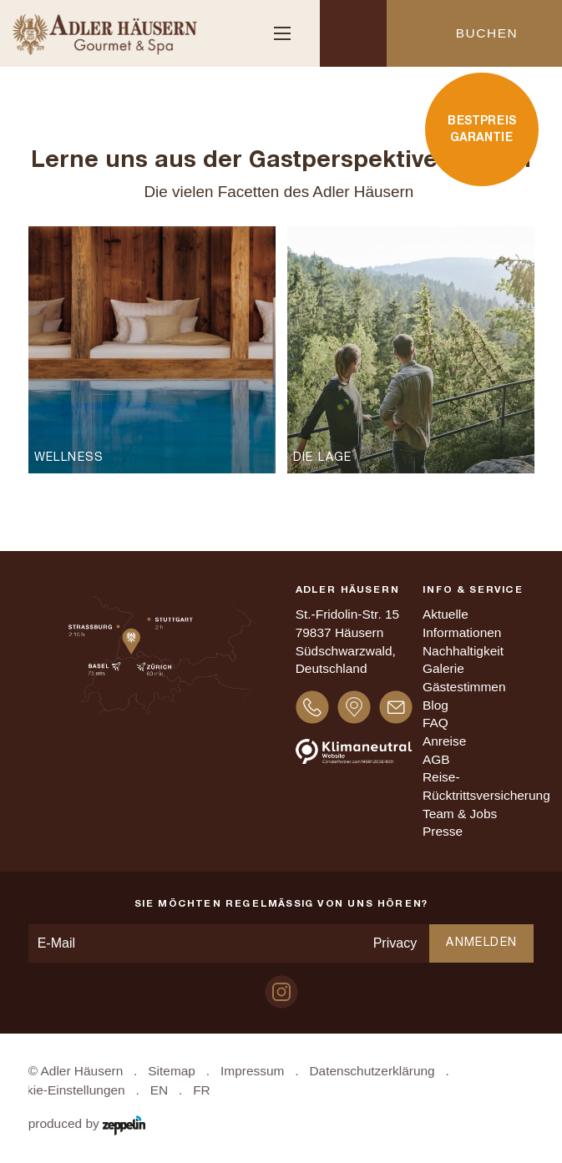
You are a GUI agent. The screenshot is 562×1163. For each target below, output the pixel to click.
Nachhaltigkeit (463, 651)
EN (159, 1090)
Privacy (395, 943)
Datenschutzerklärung (371, 1071)
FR (201, 1090)
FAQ (435, 722)
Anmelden (481, 943)
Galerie (443, 668)
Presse (443, 831)
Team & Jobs (460, 814)
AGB (436, 759)
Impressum (252, 1071)
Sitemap (171, 1071)
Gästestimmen (464, 687)
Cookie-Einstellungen (64, 1090)
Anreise (444, 741)
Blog (435, 705)
